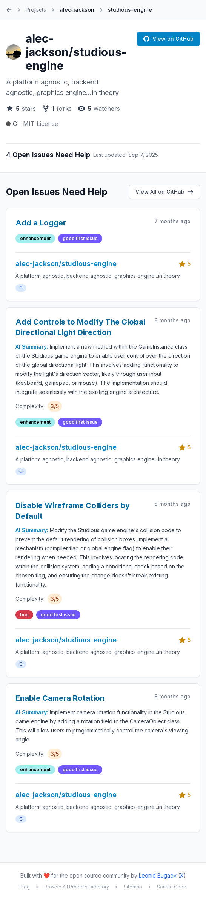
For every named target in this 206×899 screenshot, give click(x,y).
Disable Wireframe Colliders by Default (72, 511)
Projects (36, 9)
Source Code (171, 887)
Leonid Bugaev (158, 875)
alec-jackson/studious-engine (76, 52)
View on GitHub (168, 38)
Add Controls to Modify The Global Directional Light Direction (80, 327)
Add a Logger (40, 222)
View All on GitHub (164, 191)
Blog (25, 887)
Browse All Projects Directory (77, 887)
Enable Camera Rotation (60, 698)
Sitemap (133, 887)
